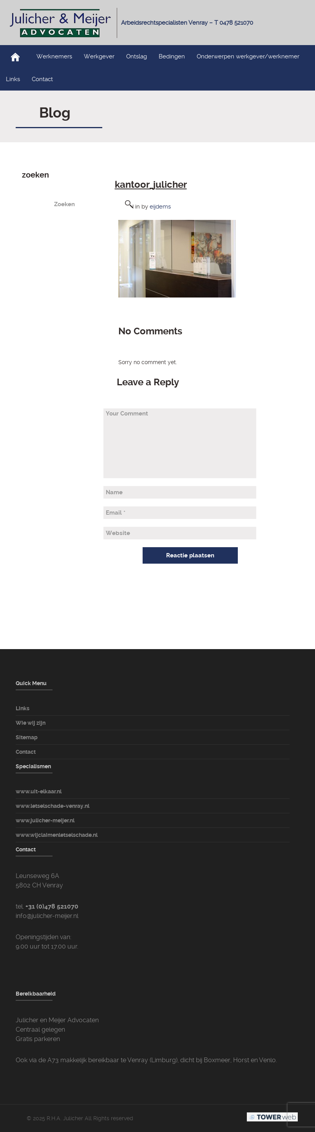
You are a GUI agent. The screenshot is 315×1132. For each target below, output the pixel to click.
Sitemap (27, 737)
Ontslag (136, 56)
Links (13, 79)
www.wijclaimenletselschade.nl (57, 835)
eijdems (160, 206)
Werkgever (99, 56)
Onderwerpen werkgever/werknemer (248, 56)
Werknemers (54, 56)
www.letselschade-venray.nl (52, 806)
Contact (42, 79)
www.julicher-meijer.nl (45, 820)
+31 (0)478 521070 (51, 906)
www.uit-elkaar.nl (39, 791)
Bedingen (172, 56)
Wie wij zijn (30, 723)
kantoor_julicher (151, 184)
